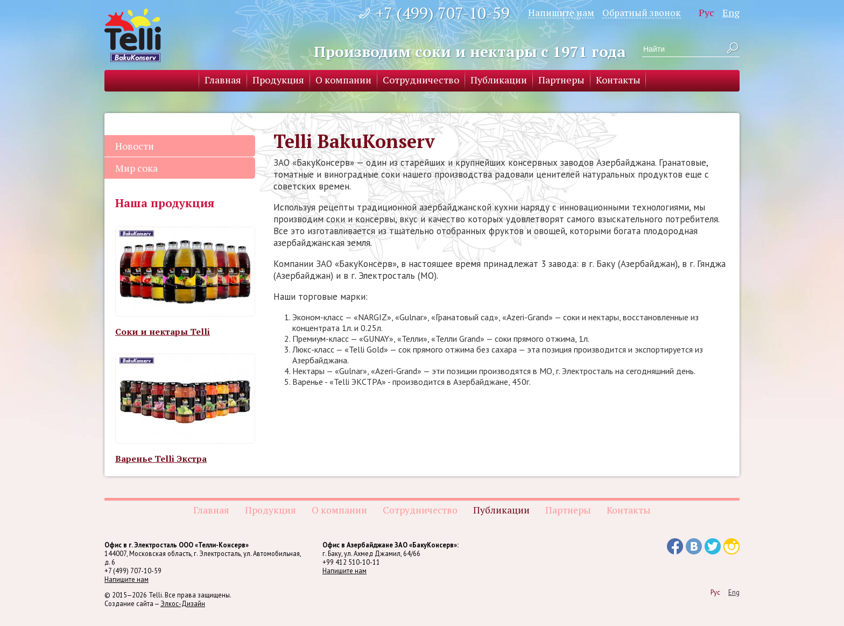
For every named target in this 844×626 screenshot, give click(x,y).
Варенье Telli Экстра (161, 459)
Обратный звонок (641, 12)
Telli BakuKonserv (132, 35)
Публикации (498, 79)
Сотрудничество (421, 79)
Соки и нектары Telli (162, 331)
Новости (134, 145)
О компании (343, 79)
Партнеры (561, 79)
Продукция (278, 79)
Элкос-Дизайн (182, 603)
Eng (731, 12)
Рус (706, 12)
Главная (223, 79)
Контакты (618, 79)
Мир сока (136, 167)
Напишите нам (561, 12)
